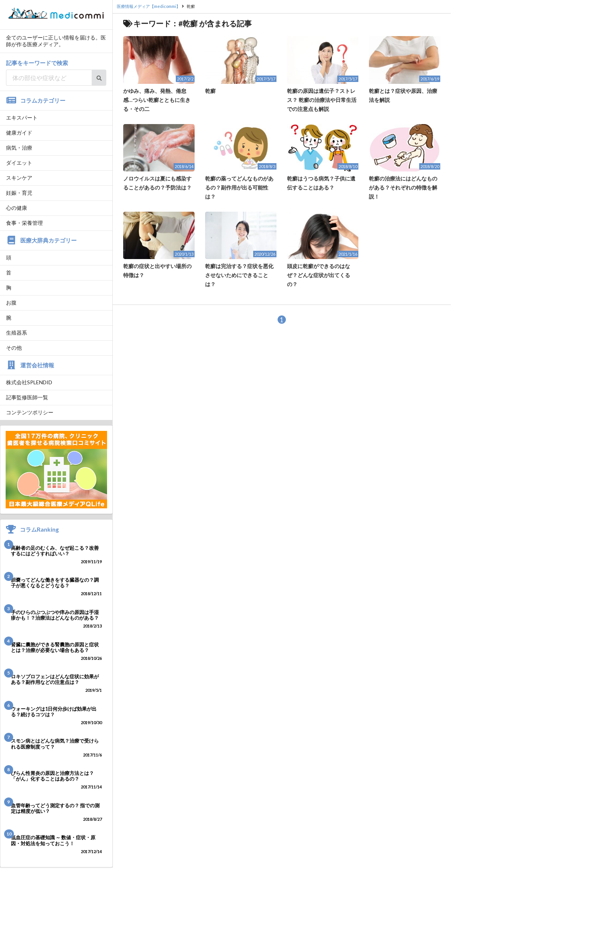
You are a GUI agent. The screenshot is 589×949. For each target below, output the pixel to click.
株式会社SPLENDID (29, 382)
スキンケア (19, 177)
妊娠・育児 (19, 192)
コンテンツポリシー (29, 412)
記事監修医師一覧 (27, 397)
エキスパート (22, 117)
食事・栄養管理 (24, 223)
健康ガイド (19, 132)
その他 (14, 347)
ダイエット (19, 162)
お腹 (11, 302)
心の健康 (16, 208)
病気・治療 (19, 147)
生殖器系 (16, 332)
